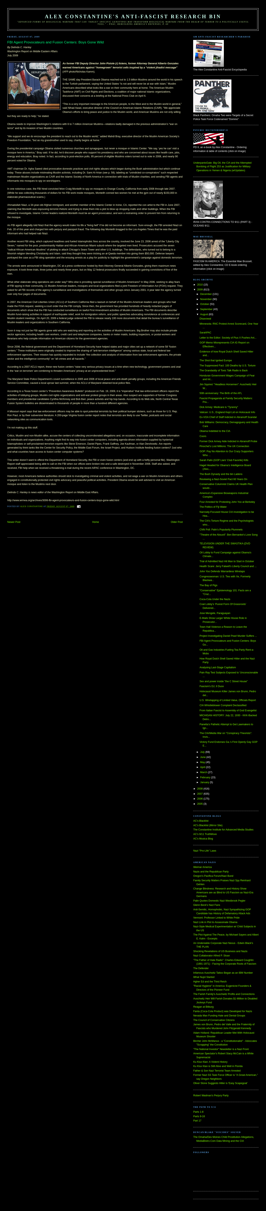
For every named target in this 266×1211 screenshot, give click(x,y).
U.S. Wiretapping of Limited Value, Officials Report (228, 700)
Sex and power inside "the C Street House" (224, 681)
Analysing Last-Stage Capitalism (218, 667)
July (202, 752)
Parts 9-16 (199, 1116)
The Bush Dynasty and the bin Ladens (221, 474)
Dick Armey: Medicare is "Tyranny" (219, 407)
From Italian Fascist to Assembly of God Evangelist (228, 710)
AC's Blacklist (200, 820)
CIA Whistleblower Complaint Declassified (223, 705)
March (204, 772)
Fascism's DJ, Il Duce (212, 686)
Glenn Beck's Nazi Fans (206, 905)
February (205, 777)
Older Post (177, 522)
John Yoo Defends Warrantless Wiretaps (222, 571)
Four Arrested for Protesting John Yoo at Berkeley (227, 502)
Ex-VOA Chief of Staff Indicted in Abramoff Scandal (228, 417)
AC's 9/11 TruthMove (205, 834)
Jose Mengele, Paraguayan (215, 613)
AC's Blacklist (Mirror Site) (207, 825)
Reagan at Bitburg (203, 1006)
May (203, 762)
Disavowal (205, 318)
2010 (200, 284)
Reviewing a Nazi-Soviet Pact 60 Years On (223, 479)
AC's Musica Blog (203, 838)
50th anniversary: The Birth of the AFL (221, 393)
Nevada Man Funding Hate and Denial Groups (219, 1015)
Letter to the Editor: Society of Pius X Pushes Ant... (228, 337)
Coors (203, 436)
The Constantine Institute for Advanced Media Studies (223, 829)
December (206, 294)
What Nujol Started (203, 977)
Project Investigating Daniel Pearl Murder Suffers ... (228, 635)
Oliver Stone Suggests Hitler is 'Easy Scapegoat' (220, 1083)
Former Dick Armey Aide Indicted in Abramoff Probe (228, 441)
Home (95, 522)
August (204, 314)
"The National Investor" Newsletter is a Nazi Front (221, 1049)
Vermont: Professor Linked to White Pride (216, 917)
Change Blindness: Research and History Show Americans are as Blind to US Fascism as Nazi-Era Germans (223, 892)
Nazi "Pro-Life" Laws (204, 850)
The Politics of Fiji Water (213, 506)
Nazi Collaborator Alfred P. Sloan (211, 955)
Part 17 (197, 1120)
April (203, 767)
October (205, 304)
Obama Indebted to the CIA (215, 431)
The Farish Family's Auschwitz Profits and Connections (224, 994)
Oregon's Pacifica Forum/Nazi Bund (213, 876)
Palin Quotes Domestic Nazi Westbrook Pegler (219, 900)
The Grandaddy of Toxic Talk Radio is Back (224, 370)
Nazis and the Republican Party (211, 871)
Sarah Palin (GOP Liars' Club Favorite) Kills (224, 460)
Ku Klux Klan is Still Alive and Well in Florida (217, 1066)
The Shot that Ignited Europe (216, 360)
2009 (200, 289)
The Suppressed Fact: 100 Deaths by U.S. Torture (228, 365)
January (205, 782)
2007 (200, 793)
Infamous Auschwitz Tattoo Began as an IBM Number (223, 972)
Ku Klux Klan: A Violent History (210, 1061)
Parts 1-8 (198, 1111)
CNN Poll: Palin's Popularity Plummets (221, 529)
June (203, 757)
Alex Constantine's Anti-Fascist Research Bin (133, 16)
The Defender (201, 968)
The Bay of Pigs (208, 585)
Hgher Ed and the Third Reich (210, 981)
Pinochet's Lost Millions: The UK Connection (224, 446)
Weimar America (202, 867)
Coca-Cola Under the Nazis (215, 599)
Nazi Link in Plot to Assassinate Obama (215, 922)
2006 (200, 798)
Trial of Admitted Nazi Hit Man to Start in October (227, 561)
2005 (200, 803)
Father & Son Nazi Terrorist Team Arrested (216, 1070)
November (206, 299)
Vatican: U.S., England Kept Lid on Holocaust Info (227, 412)
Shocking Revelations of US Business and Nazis (220, 951)
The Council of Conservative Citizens (213, 1020)
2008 (200, 788)
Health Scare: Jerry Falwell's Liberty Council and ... (228, 566)
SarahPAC (205, 332)
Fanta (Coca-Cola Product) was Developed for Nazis (222, 1011)
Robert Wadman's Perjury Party (211, 1095)
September (206, 309)
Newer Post (13, 522)
